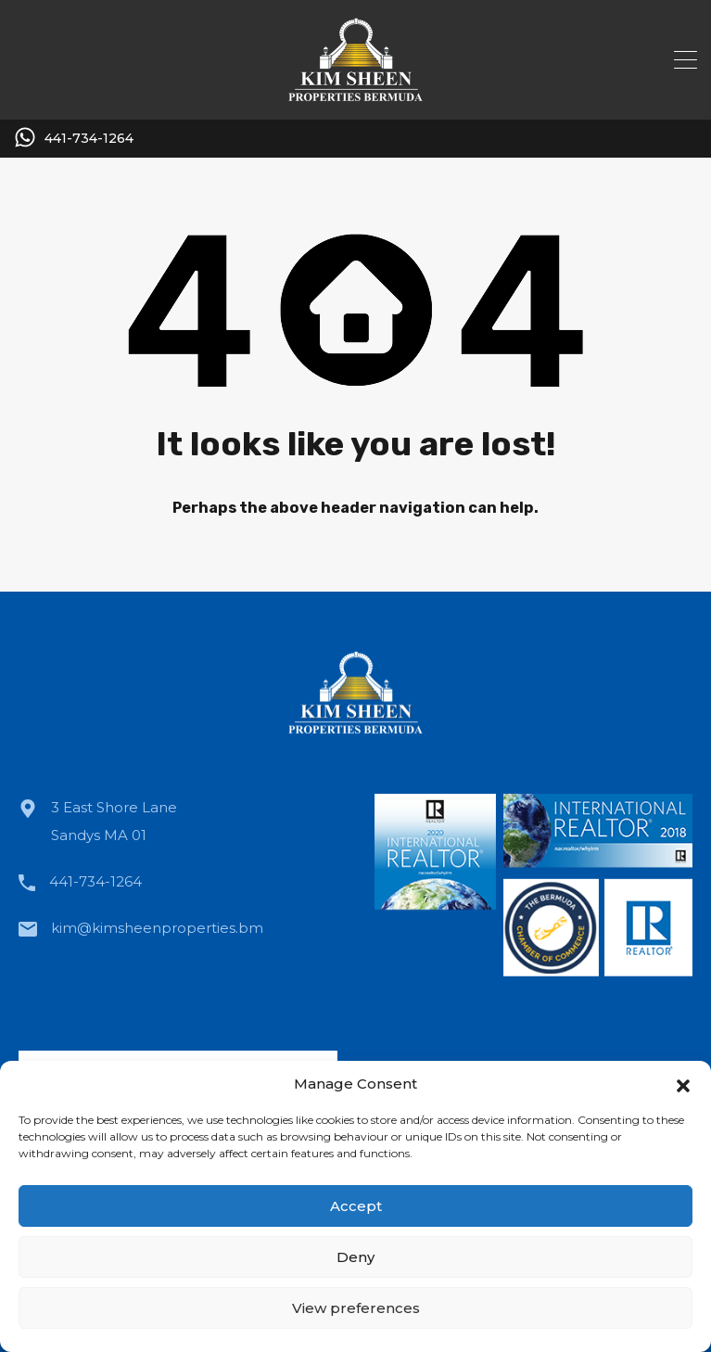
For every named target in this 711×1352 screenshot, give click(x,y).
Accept (356, 1206)
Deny (355, 1257)
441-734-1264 (88, 139)
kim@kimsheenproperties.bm (157, 928)
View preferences (356, 1308)
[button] (683, 1084)
